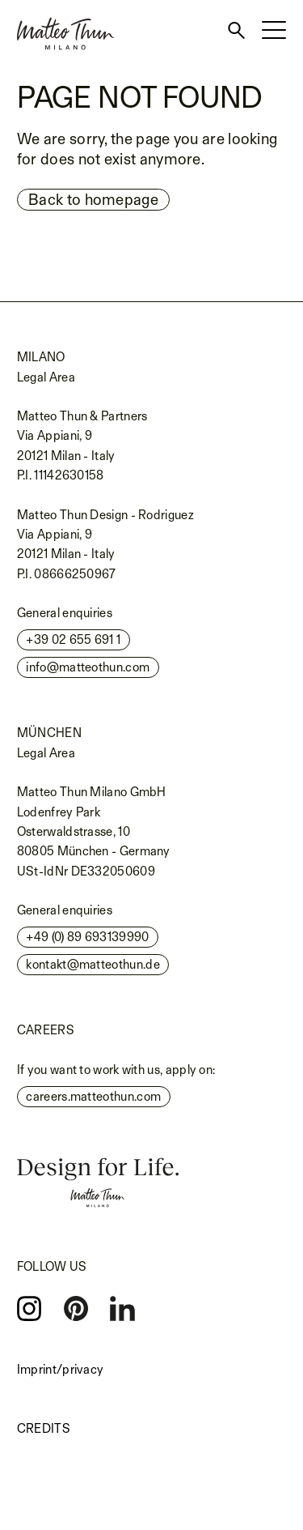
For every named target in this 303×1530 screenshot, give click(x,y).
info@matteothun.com (87, 667)
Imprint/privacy (60, 1369)
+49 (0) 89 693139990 (87, 936)
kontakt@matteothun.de (92, 964)
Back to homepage (93, 199)
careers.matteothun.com (93, 1096)
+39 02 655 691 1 (73, 639)
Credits (43, 1428)
